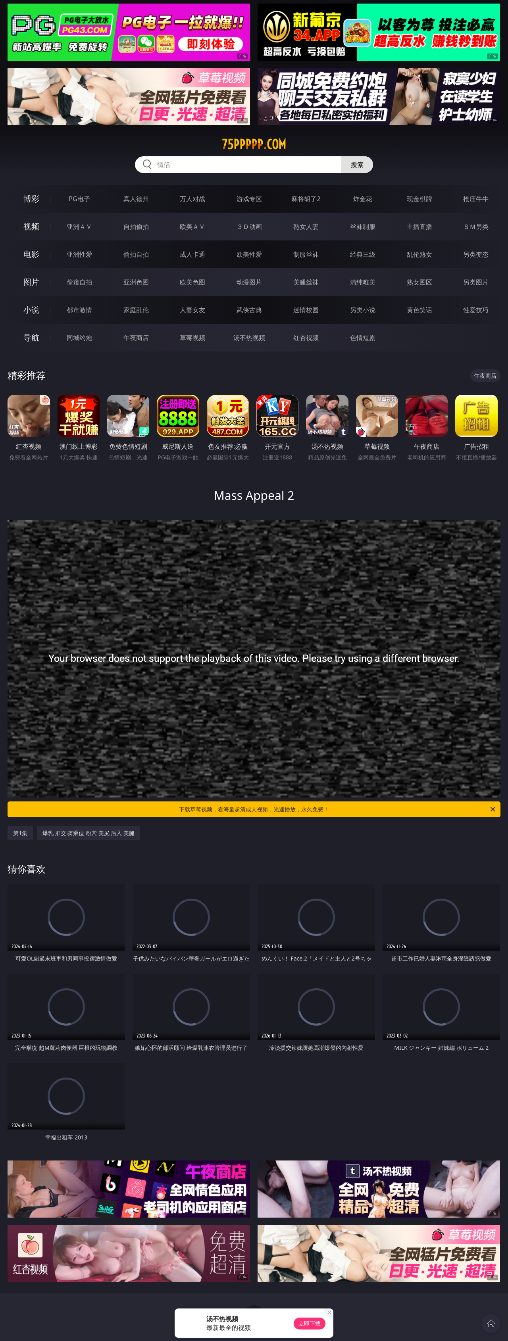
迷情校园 (306, 309)
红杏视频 (306, 337)
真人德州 (136, 198)
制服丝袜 (306, 254)
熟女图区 (419, 282)
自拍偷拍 (136, 226)
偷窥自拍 (79, 282)
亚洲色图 (136, 282)
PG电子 (79, 198)
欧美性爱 (249, 254)
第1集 (20, 833)
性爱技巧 (476, 309)
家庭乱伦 (136, 309)
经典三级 (362, 254)
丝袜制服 (362, 226)
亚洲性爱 (79, 254)
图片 (31, 282)
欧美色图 (192, 282)
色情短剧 (362, 337)
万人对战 (192, 198)
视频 (31, 226)
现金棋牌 (419, 198)
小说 (31, 309)
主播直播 (419, 226)
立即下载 (309, 1323)
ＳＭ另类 (476, 226)
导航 (31, 337)
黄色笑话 (419, 309)
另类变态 (476, 254)
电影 (31, 254)
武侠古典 (249, 309)
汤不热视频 (249, 337)
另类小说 (362, 309)
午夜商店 (136, 337)
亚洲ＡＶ (79, 226)
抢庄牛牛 (476, 198)
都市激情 (79, 309)
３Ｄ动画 (249, 226)
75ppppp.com (254, 144)
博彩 (31, 198)
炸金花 (362, 198)
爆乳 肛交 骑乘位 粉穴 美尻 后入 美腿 (88, 833)
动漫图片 (249, 282)
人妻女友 (192, 309)
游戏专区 (249, 198)
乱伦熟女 (419, 254)
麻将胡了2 (305, 198)
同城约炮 (79, 337)
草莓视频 (192, 337)
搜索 (357, 164)
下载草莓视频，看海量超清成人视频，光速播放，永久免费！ (337, 809)
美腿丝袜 (306, 282)
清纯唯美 (362, 282)
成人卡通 (192, 254)
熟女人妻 (306, 226)
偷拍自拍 (136, 254)
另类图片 (476, 282)
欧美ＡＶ (192, 226)
